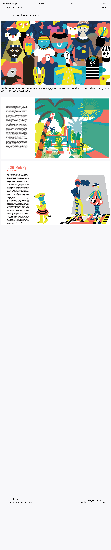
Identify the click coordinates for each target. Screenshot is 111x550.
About (73, 4)
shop (105, 4)
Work (41, 4)
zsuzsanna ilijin (10, 4)
